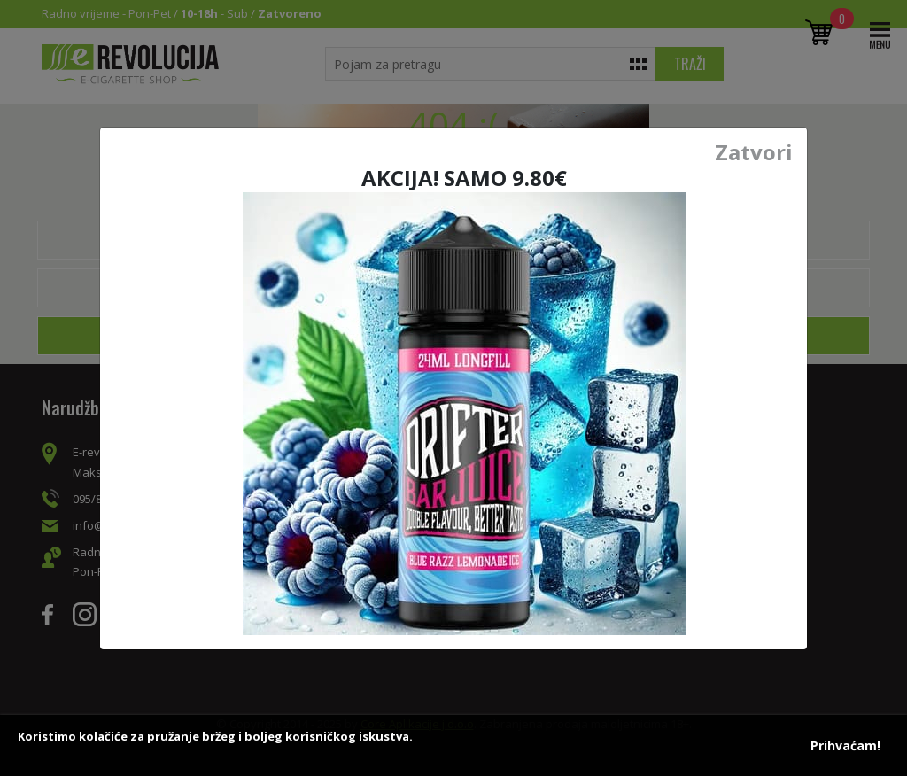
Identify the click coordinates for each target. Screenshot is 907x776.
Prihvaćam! (845, 745)
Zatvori (754, 152)
